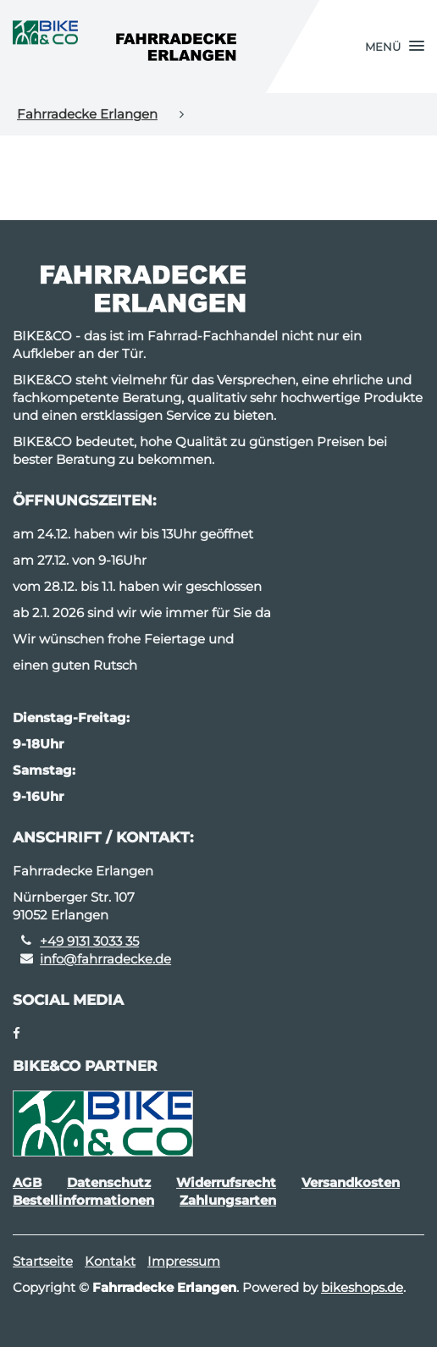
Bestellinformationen (83, 1200)
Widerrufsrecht (226, 1182)
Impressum (183, 1261)
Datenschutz (109, 1182)
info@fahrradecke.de (105, 959)
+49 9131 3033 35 (89, 941)
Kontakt (110, 1261)
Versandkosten (350, 1182)
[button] (394, 46)
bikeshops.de (362, 1287)
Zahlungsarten (228, 1200)
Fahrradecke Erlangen (87, 114)
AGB (27, 1182)
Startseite (43, 1261)
